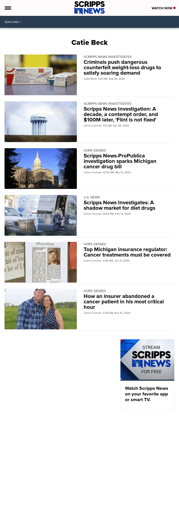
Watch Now (164, 8)
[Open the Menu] (7, 8)
